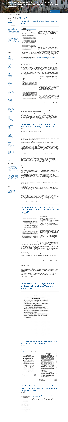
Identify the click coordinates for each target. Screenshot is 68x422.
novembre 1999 (10, 136)
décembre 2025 (10, 59)
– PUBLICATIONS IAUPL (12, 174)
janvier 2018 (10, 119)
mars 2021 (10, 98)
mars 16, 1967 (23, 392)
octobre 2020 (10, 101)
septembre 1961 (11, 152)
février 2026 (10, 58)
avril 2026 (10, 56)
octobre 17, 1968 (23, 345)
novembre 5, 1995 (23, 213)
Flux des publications (11, 190)
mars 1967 (10, 150)
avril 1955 (10, 154)
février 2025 (10, 67)
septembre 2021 (11, 92)
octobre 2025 (10, 61)
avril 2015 (10, 126)
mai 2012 (9, 130)
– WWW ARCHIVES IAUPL (12, 179)
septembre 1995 (11, 141)
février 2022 (10, 89)
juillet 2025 (10, 64)
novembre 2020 (10, 100)
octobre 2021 (10, 91)
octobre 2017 (10, 121)
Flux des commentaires (12, 191)
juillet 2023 (10, 78)
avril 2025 (10, 66)
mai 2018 (9, 117)
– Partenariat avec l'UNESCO (13, 173)
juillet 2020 (10, 102)
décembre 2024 (10, 69)
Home (9, 14)
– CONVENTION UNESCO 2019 (13, 171)
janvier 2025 (10, 68)
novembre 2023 (10, 76)
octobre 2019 (10, 108)
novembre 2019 (10, 107)
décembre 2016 (10, 124)
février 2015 (10, 127)
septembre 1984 (11, 145)
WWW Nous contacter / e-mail (13, 183)
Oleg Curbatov (23, 18)
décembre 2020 (10, 99)
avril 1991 (10, 142)
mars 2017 (10, 123)
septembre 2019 (11, 109)
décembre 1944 (10, 156)
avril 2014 (10, 128)
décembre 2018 (10, 113)
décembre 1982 (10, 146)
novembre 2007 (10, 134)
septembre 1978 (11, 147)
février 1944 (10, 160)
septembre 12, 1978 (23, 290)
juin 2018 (9, 116)
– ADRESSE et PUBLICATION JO (13, 170)
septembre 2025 (11, 63)
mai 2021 (9, 95)
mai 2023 (9, 81)
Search (58, 11)
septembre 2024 (11, 72)
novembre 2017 (10, 120)
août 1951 (10, 155)
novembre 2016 (10, 125)
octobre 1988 (10, 143)
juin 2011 (9, 132)
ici (24, 351)
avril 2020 (10, 103)
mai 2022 (9, 85)
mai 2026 (9, 55)
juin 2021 (9, 94)
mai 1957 (9, 153)
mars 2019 (10, 111)
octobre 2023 (10, 77)
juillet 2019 (10, 110)
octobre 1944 (10, 158)
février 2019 (10, 112)
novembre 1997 (10, 138)
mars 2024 (10, 75)
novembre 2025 (10, 60)
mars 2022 (10, 87)
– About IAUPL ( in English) (12, 167)
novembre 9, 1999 (23, 128)
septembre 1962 (11, 151)
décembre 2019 (10, 106)
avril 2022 (10, 86)
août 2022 (10, 83)
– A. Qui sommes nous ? (12, 166)
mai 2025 (9, 65)
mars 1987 (10, 144)
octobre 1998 (10, 137)
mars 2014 (10, 129)
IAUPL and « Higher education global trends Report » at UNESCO (13, 29)
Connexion (10, 189)
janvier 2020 (10, 104)
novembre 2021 (10, 90)
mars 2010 (10, 133)
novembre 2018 (10, 115)
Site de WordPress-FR (11, 192)
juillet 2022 (10, 84)
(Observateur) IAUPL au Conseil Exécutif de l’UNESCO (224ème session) (13, 44)
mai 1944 (9, 159)
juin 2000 (9, 135)
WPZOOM (42, 419)
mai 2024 (9, 74)
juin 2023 (9, 80)
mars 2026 (10, 57)
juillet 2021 (10, 93)
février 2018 (10, 118)
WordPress (29, 419)
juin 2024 (9, 73)
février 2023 (10, 82)
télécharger (22, 351)
